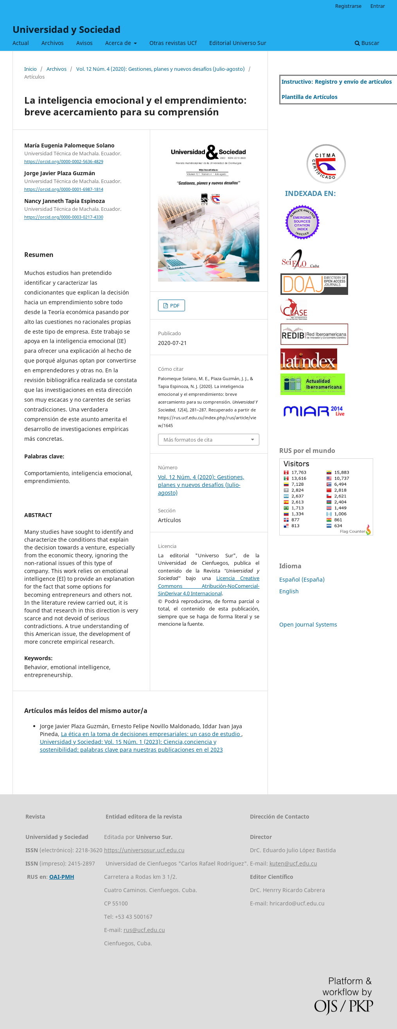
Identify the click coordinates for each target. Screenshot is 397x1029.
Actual (21, 43)
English (289, 591)
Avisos (84, 43)
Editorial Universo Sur (237, 43)
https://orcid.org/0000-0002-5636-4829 (63, 161)
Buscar (367, 43)
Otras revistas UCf (173, 43)
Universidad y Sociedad (66, 29)
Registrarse (348, 5)
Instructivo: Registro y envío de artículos (337, 81)
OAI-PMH (61, 876)
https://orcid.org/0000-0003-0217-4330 (63, 217)
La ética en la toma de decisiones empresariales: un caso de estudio (151, 734)
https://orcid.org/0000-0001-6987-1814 (63, 189)
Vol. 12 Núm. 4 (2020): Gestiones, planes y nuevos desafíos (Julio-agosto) (160, 68)
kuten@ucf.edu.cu (293, 863)
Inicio (30, 68)
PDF (174, 305)
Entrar (377, 5)
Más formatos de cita (187, 439)
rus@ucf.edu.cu (144, 930)
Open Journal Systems (308, 624)
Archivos (52, 43)
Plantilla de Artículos (310, 97)
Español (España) (302, 579)
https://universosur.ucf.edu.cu (144, 850)
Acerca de (119, 43)
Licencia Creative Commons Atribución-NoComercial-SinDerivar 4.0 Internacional (209, 586)
